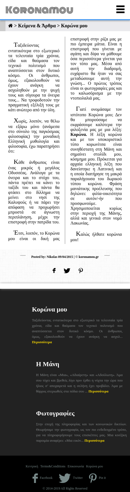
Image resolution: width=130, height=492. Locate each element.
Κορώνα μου (94, 466)
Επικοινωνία (75, 466)
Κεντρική (32, 466)
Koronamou (39, 10)
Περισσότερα (42, 342)
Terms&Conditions (53, 466)
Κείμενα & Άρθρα (37, 25)
